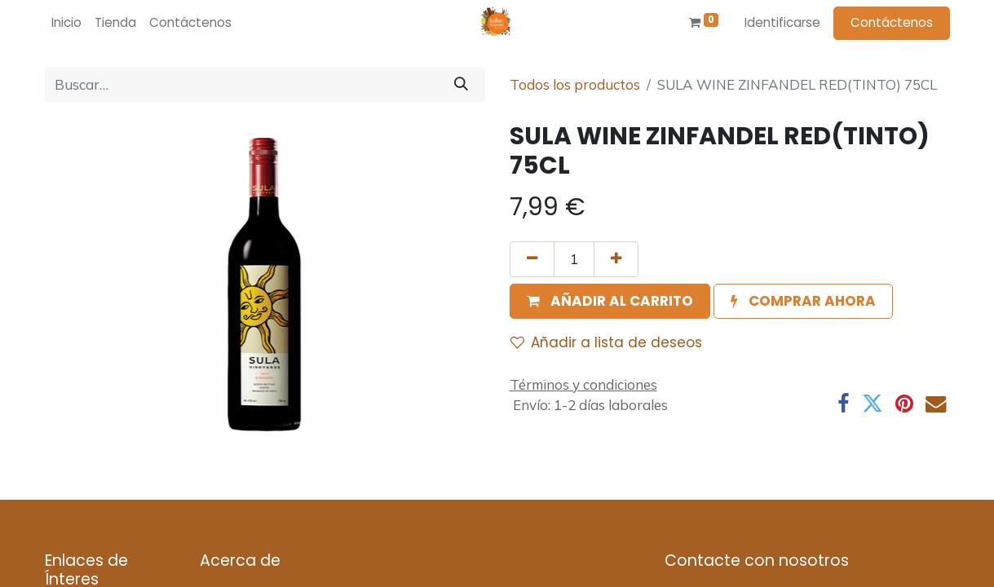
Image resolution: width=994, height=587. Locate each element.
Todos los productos (575, 84)
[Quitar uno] (532, 259)
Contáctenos (891, 22)
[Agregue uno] (616, 259)
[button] (610, 302)
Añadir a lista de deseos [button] (606, 342)
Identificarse (782, 22)
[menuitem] (66, 23)
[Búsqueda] (461, 85)
